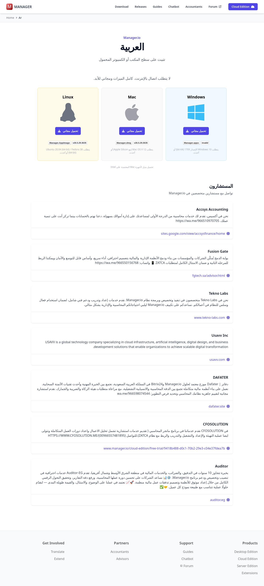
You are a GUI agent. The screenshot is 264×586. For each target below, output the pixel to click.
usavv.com (217, 359)
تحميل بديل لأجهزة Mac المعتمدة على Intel (132, 167)
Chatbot (173, 6)
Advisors (122, 559)
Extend (59, 559)
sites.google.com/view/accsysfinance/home (193, 233)
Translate (57, 552)
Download (121, 6)
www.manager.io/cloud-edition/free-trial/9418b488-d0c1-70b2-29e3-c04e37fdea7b (164, 448)
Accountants (193, 6)
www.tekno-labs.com (209, 317)
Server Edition (247, 566)
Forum (215, 6)
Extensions (250, 573)
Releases (141, 6)
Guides (157, 6)
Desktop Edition (246, 552)
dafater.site (217, 406)
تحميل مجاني (196, 131)
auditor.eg (217, 500)
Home (10, 18)
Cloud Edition (243, 6)
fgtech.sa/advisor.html (208, 275)
